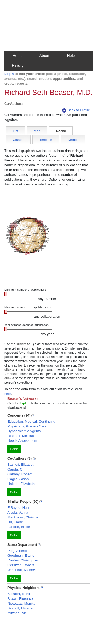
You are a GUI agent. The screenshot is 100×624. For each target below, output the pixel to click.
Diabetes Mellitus (20, 436)
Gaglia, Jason (18, 479)
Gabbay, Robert (19, 474)
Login (9, 74)
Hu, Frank (15, 522)
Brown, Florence (20, 599)
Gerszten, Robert (20, 565)
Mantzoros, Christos (22, 517)
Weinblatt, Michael (21, 570)
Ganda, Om (16, 469)
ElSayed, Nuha (19, 508)
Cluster (18, 140)
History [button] (17, 66)
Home (17, 55)
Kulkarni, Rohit (18, 594)
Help (71, 55)
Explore (14, 449)
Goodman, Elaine (20, 556)
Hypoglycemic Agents (24, 431)
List (15, 131)
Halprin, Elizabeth (21, 484)
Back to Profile (76, 110)
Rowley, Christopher (22, 560)
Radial (61, 131)
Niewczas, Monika (21, 603)
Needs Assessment (22, 441)
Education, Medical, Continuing (31, 421)
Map (37, 131)
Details (73, 140)
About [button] (44, 55)
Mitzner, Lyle (17, 613)
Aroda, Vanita (17, 512)
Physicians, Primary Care (26, 426)
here (7, 394)
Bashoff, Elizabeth (21, 465)
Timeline (45, 140)
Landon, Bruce (18, 527)
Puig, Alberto (17, 551)
